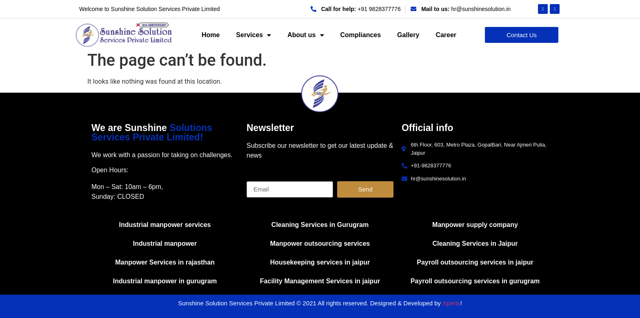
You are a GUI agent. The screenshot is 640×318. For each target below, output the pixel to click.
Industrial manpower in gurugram (165, 281)
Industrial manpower (165, 243)
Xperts (451, 303)
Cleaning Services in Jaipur (475, 243)
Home (211, 34)
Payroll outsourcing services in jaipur (475, 262)
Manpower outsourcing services (320, 243)
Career (446, 34)
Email (255, 178)
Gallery (408, 34)
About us (305, 35)
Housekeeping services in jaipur (320, 262)
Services (253, 35)
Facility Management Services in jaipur (320, 281)
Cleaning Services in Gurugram (320, 224)
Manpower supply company (475, 224)
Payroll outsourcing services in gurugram (475, 281)
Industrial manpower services (165, 224)
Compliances (360, 34)
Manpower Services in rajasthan (165, 262)
